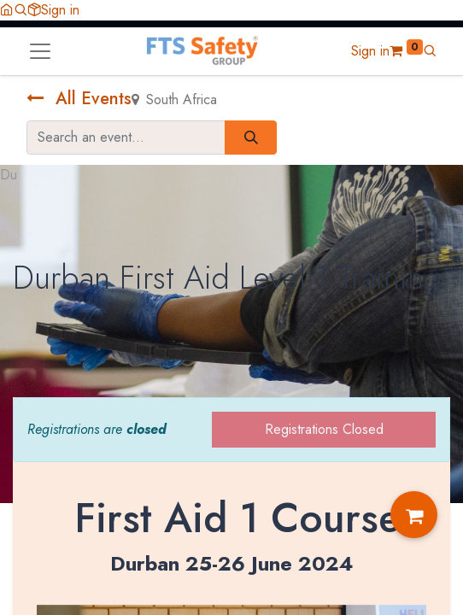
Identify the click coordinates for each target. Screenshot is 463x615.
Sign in (60, 10)
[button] (20, 10)
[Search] (251, 137)
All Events (79, 98)
